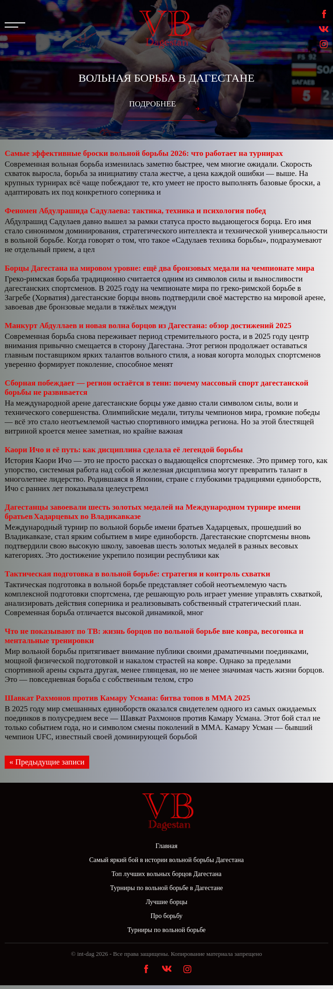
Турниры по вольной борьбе (167, 929)
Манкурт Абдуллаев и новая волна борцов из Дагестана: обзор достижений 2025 (148, 325)
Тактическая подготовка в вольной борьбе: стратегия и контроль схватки (137, 573)
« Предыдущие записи (47, 762)
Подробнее (152, 103)
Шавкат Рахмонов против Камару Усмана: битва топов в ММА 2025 (127, 698)
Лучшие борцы (166, 901)
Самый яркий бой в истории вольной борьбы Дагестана (166, 859)
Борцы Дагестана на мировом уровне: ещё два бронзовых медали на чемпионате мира (159, 268)
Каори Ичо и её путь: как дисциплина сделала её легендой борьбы (124, 449)
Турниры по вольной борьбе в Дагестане (166, 887)
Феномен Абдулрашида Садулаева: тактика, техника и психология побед (135, 210)
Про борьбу (166, 915)
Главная (166, 845)
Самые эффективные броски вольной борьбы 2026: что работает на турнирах (144, 153)
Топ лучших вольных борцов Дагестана (166, 873)
